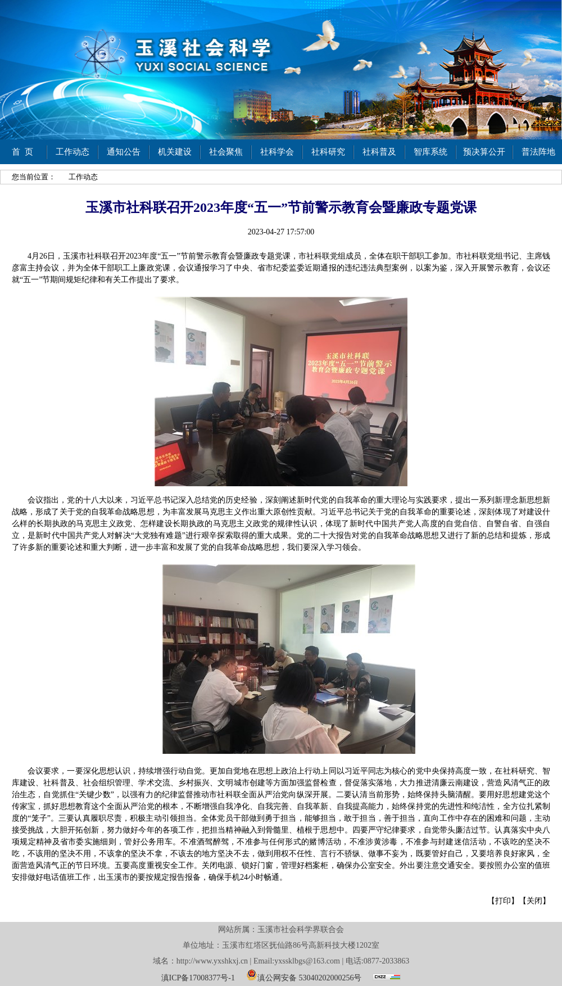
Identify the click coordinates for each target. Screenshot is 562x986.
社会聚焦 (226, 151)
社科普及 (379, 151)
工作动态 (72, 151)
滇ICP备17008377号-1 (198, 978)
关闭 (534, 901)
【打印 (499, 901)
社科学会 (277, 151)
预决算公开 (484, 151)
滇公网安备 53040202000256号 (304, 974)
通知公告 (123, 151)
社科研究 (328, 151)
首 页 (22, 151)
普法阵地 (538, 151)
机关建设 (175, 151)
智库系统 (430, 151)
